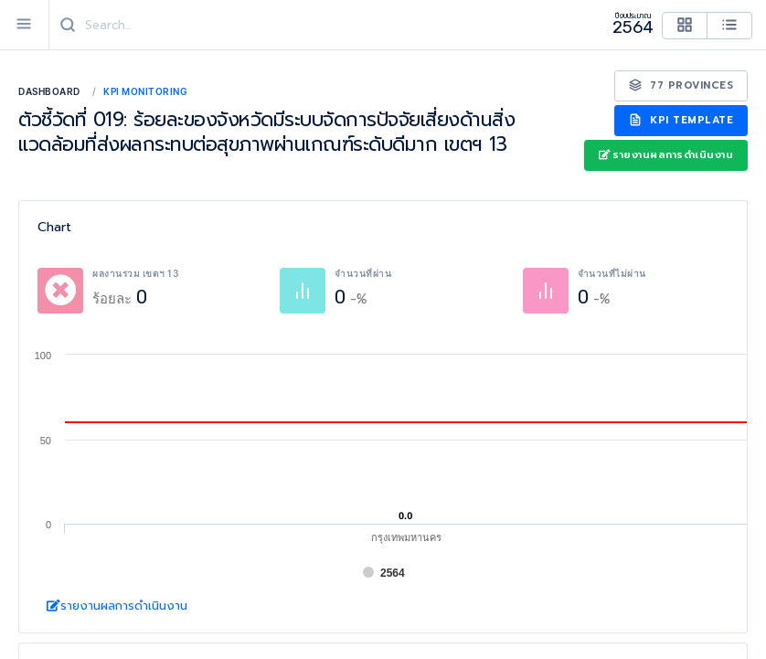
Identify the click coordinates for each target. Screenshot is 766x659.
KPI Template (681, 120)
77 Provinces (681, 85)
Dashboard (49, 91)
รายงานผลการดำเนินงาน (666, 155)
